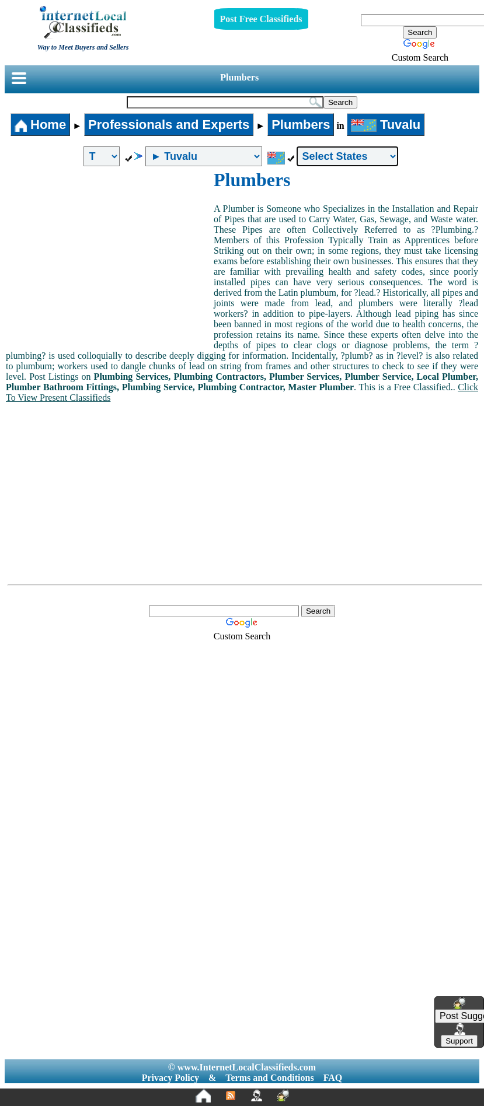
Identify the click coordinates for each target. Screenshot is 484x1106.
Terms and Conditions (269, 1078)
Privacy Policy (170, 1078)
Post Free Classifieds (261, 19)
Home (40, 124)
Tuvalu (385, 124)
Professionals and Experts (168, 124)
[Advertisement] (110, 256)
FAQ (333, 1078)
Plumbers (239, 77)
